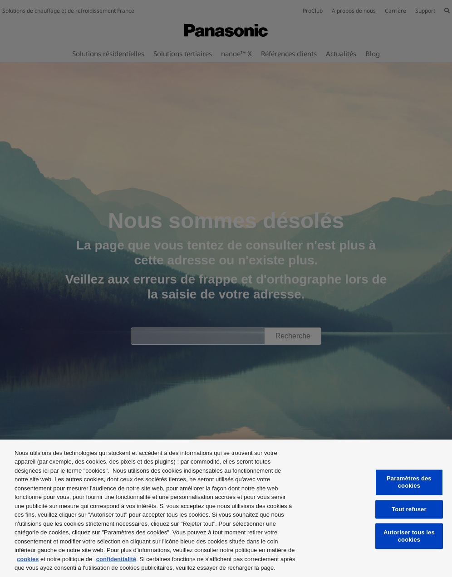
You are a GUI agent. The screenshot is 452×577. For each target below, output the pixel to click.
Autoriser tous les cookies (409, 536)
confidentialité (116, 559)
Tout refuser (409, 509)
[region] (226, 508)
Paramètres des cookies (409, 482)
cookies (28, 559)
